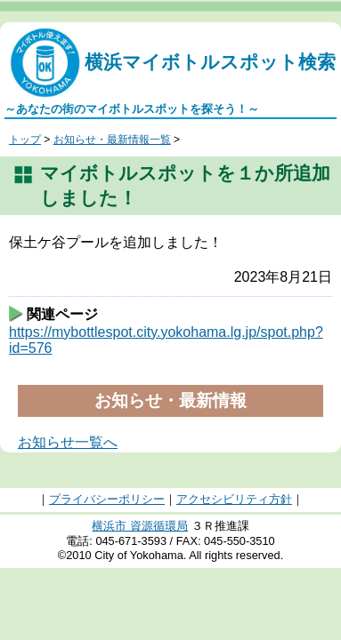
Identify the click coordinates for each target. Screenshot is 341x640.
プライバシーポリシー (107, 499)
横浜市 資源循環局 (140, 525)
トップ (25, 139)
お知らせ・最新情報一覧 (112, 139)
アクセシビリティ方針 (234, 499)
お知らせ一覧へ (68, 442)
